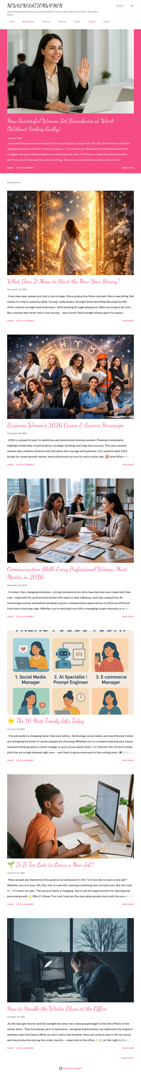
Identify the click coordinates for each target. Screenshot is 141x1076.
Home (10, 21)
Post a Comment (25, 168)
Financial (44, 21)
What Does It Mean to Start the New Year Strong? (63, 281)
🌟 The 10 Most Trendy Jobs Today (45, 720)
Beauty (105, 21)
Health (75, 21)
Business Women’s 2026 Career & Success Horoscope (65, 425)
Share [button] (10, 168)
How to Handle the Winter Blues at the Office (57, 1008)
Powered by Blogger (70, 1068)
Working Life (26, 21)
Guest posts (122, 21)
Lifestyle (60, 21)
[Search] (120, 5)
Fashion (90, 21)
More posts (127, 1058)
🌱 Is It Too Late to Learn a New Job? (50, 864)
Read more (128, 168)
